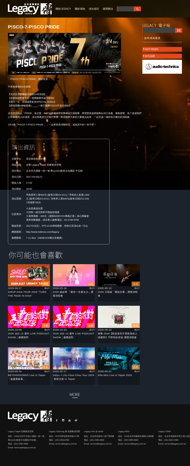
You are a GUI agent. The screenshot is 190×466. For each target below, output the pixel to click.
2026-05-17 (60, 371)
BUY (47, 288)
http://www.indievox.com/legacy (42, 231)
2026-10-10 (60, 329)
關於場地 (80, 8)
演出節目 (94, 8)
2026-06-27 (15, 288)
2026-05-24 (15, 371)
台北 (45, 284)
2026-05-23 (105, 329)
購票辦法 (108, 8)
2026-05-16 (60, 288)
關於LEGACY (63, 8)
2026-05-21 (105, 371)
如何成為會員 (152, 38)
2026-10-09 (15, 329)
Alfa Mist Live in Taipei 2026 (115, 375)
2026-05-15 (105, 288)
